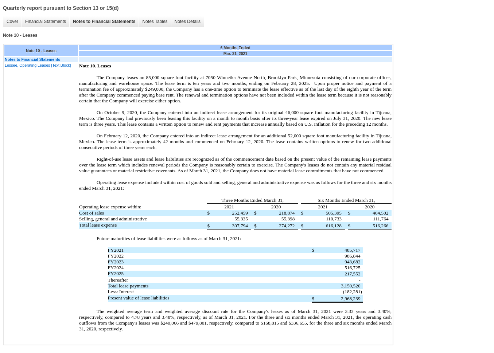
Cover (12, 21)
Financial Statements (45, 21)
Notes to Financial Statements (104, 21)
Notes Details (188, 21)
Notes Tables (154, 21)
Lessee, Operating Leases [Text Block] (38, 65)
